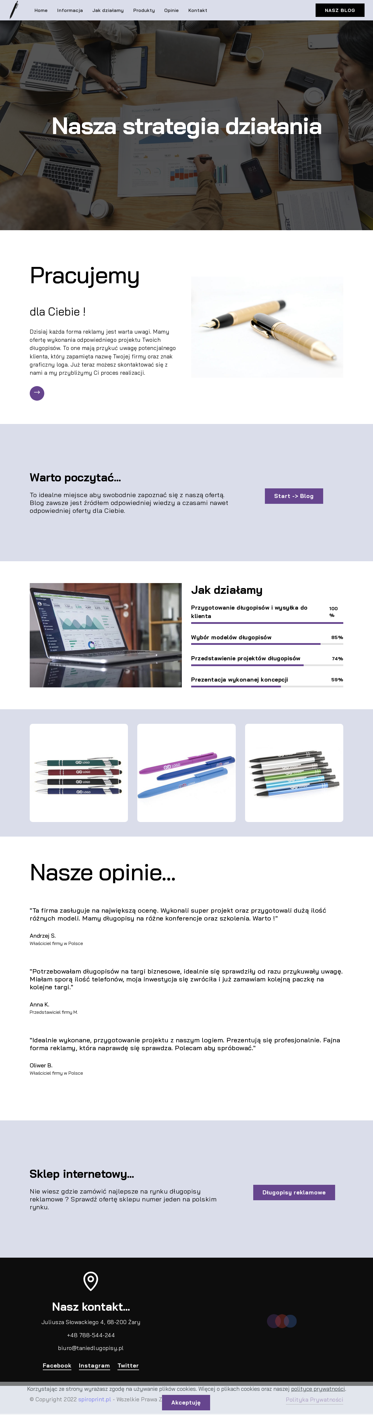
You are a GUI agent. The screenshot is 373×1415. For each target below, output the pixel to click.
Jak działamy (108, 10)
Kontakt (197, 10)
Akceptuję (186, 1402)
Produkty (144, 10)
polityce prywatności (318, 1388)
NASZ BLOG (340, 10)
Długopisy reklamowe (294, 1193)
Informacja (70, 10)
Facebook (57, 1366)
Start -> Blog (294, 497)
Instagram (94, 1366)
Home (41, 10)
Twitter (128, 1366)
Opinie (171, 10)
